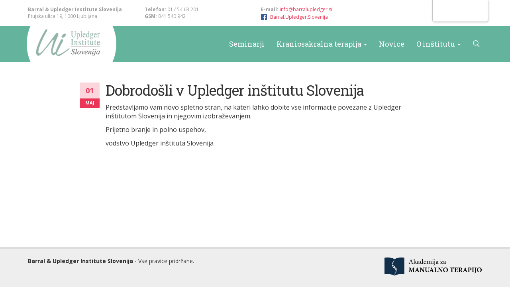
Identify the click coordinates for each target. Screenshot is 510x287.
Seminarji (247, 44)
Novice (391, 44)
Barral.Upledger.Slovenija (299, 17)
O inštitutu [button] (438, 44)
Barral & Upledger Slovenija (67, 44)
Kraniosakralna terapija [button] (322, 44)
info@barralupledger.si (306, 9)
